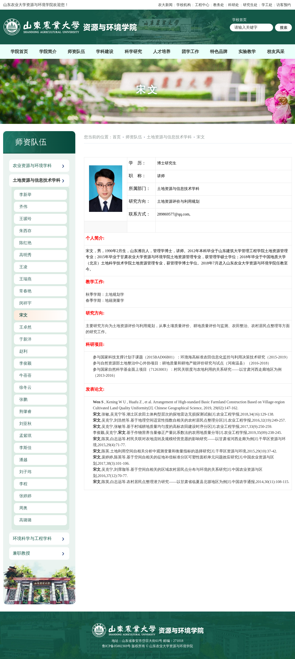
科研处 (234, 5)
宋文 (201, 137)
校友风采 (275, 51)
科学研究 (133, 51)
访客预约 (283, 5)
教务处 (219, 5)
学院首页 (19, 51)
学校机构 (183, 5)
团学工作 (190, 51)
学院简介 (48, 51)
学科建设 (104, 51)
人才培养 (161, 51)
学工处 (267, 5)
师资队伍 (76, 51)
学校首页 (239, 20)
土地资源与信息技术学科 (169, 137)
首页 (117, 137)
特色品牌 (218, 51)
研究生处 (250, 5)
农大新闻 (165, 5)
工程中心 (202, 5)
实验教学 (247, 51)
